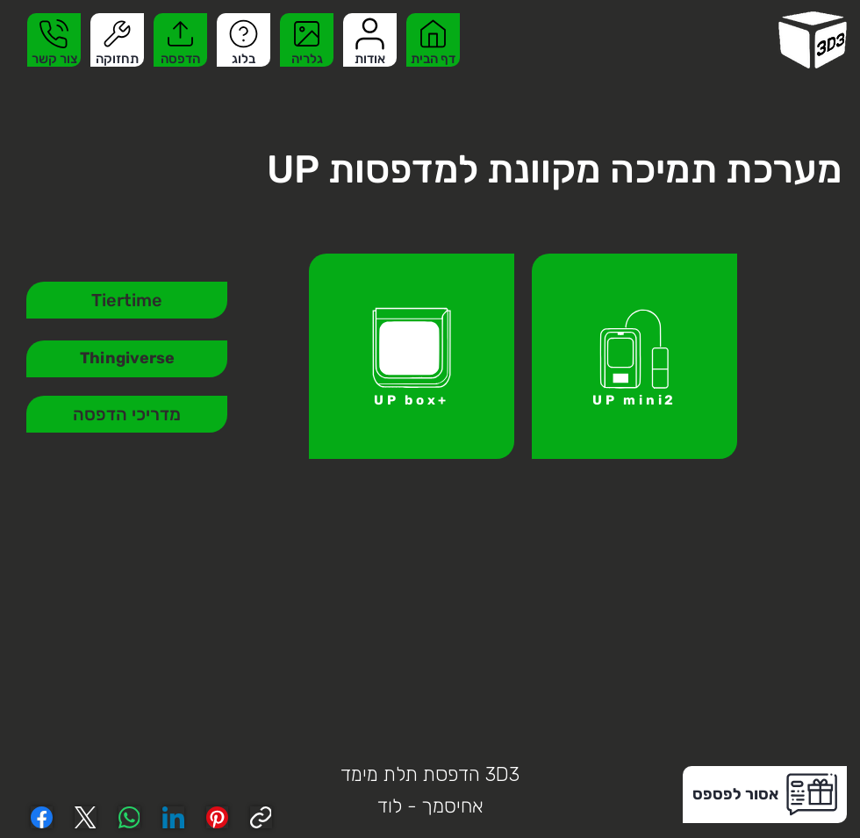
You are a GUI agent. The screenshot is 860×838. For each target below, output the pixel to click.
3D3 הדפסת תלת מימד (430, 774)
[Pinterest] (217, 817)
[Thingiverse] (126, 358)
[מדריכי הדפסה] (126, 414)
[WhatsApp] (129, 817)
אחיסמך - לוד (430, 806)
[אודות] (370, 40)
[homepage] (813, 40)
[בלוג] (243, 40)
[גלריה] (306, 40)
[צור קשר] (54, 40)
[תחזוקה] (117, 40)
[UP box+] (411, 356)
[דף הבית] (433, 40)
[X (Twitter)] (86, 817)
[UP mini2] (634, 356)
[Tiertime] (126, 300)
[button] (765, 794)
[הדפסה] (180, 40)
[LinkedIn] (173, 817)
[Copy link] (261, 817)
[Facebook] (42, 817)
